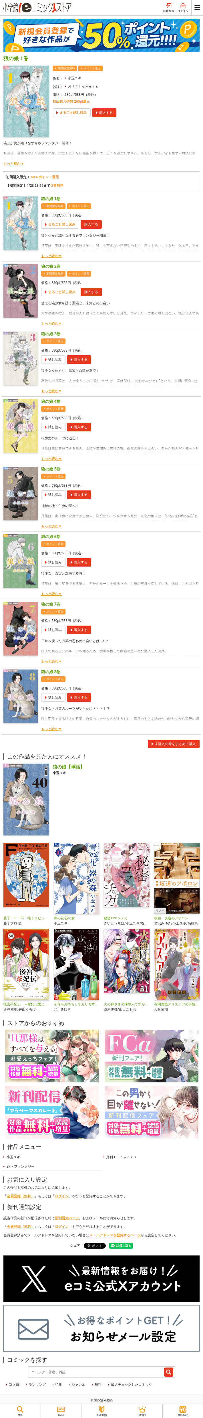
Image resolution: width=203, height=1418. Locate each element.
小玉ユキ (74, 78)
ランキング (37, 1385)
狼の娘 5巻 (50, 469)
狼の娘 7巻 (50, 604)
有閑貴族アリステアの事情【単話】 (177, 1004)
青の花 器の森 (64, 918)
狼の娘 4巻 (50, 401)
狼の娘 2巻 (50, 266)
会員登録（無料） (20, 1196)
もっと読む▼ (13, 164)
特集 (58, 1385)
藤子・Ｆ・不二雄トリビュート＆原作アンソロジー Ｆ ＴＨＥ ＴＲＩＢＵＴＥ (26, 918)
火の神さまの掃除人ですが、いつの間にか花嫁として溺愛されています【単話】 (127, 1004)
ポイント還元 (92, 68)
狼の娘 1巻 (50, 198)
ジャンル (78, 1385)
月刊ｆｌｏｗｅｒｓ (83, 86)
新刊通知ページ (67, 1218)
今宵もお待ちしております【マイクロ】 (76, 1004)
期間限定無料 (66, 68)
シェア (75, 1245)
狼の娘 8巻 (50, 672)
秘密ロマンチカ (116, 918)
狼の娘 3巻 (50, 334)
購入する (91, 224)
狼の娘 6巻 (50, 536)
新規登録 (168, 8)
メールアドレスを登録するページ (115, 1235)
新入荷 (14, 1385)
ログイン (183, 8)
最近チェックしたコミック (131, 1385)
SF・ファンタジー (21, 1167)
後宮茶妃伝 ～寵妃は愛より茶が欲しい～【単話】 (26, 1004)
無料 (98, 1385)
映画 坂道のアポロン (171, 918)
